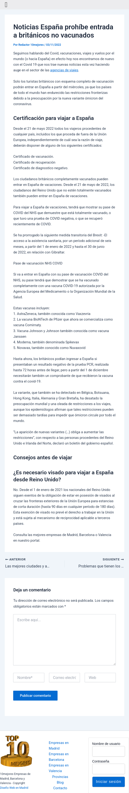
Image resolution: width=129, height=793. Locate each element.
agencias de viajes (64, 70)
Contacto (60, 788)
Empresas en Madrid (59, 746)
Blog (60, 782)
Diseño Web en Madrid (14, 787)
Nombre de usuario (106, 744)
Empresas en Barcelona (59, 757)
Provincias (60, 777)
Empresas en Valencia (59, 768)
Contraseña (100, 761)
